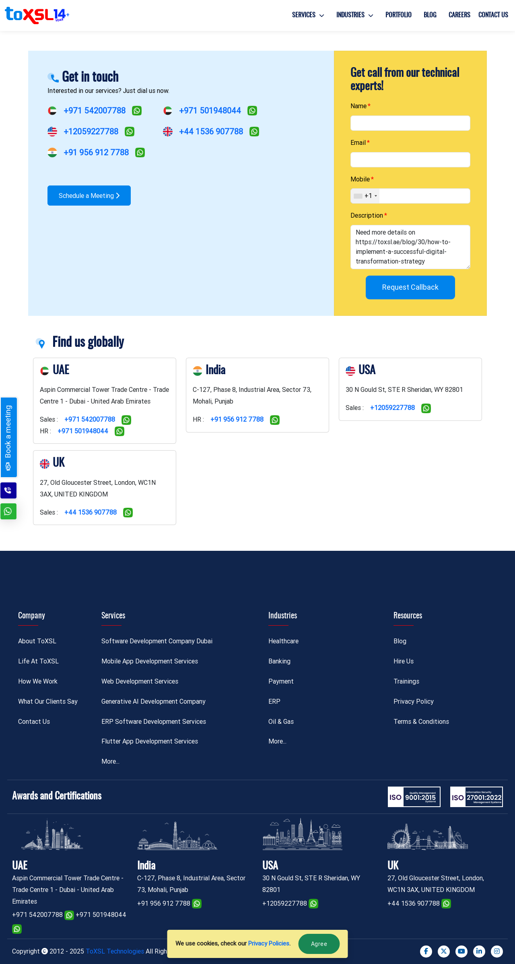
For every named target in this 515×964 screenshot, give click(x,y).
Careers (459, 15)
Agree (319, 944)
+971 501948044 (210, 110)
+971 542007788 (95, 110)
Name (358, 106)
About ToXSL (37, 641)
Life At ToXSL (38, 661)
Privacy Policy (413, 701)
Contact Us (493, 15)
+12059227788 (91, 131)
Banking (279, 661)
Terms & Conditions (421, 721)
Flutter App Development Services (149, 741)
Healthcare (283, 641)
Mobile (360, 179)
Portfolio (398, 15)
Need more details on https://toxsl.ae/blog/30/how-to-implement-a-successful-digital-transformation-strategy (410, 247)
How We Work (38, 681)
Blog (430, 15)
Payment (281, 681)
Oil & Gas (281, 721)
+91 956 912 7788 (96, 152)
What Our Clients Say (48, 701)
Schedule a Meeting (89, 196)
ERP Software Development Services (153, 721)
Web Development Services (139, 681)
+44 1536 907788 (211, 131)
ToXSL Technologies (116, 951)
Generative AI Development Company (153, 701)
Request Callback (410, 287)
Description (366, 215)
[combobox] (365, 196)
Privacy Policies (268, 943)
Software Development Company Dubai (156, 641)
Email (358, 142)
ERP (274, 701)
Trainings (406, 681)
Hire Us (403, 661)
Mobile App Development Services (149, 661)
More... (110, 761)
